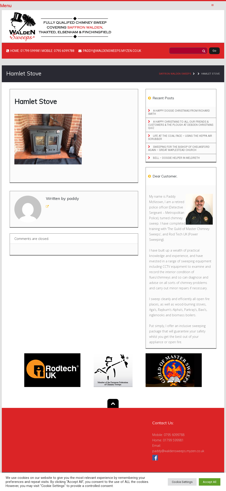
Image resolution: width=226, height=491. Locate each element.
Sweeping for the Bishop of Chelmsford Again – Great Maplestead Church (179, 148)
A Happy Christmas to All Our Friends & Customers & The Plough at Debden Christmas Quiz (180, 125)
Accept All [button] (209, 482)
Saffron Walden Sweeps (175, 73)
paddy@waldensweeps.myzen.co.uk (178, 451)
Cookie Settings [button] (182, 482)
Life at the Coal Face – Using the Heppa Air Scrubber (180, 137)
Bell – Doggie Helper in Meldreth (176, 157)
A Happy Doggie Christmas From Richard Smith (179, 112)
